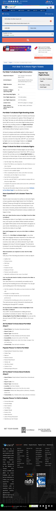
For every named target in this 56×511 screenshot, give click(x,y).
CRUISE (43, 10)
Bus (27, 450)
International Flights (19, 453)
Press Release (38, 454)
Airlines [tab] (25, 445)
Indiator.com (47, 458)
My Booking (48, 3)
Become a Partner (29, 461)
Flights (10, 62)
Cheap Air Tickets (20, 456)
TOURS (35, 10)
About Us (19, 448)
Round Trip (50, 14)
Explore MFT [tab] (19, 445)
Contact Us (47, 448)
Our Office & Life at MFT (20, 464)
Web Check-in (29, 464)
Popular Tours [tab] (41, 445)
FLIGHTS (5, 10)
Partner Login (38, 448)
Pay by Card (47, 452)
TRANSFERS (21, 10)
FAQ (27, 454)
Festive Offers (48, 465)
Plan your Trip (29, 448)
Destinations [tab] (50, 445)
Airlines (18, 458)
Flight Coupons (48, 463)
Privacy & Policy (39, 462)
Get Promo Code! (43, 58)
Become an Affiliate (38, 459)
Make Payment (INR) (48, 455)
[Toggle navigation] (51, 7)
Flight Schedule (20, 450)
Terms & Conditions (38, 464)
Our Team (47, 450)
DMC (28, 452)
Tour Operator (20, 467)
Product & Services (19, 461)
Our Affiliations (39, 456)
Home (5, 62)
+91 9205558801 (24, 1)
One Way (6, 14)
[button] (27, 50)
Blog (27, 456)
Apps (28, 458)
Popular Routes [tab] (33, 445)
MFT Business (38, 452)
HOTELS (13, 10)
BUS (29, 10)
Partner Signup (39, 450)
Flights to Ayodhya (47, 461)
